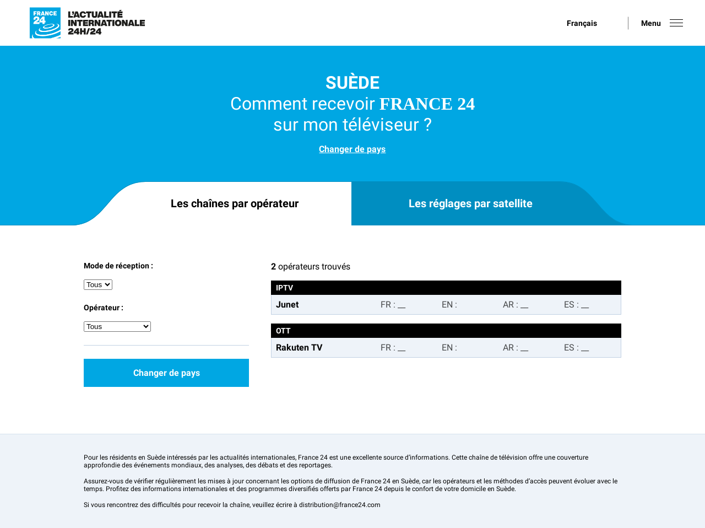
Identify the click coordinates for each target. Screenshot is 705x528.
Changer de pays (352, 149)
